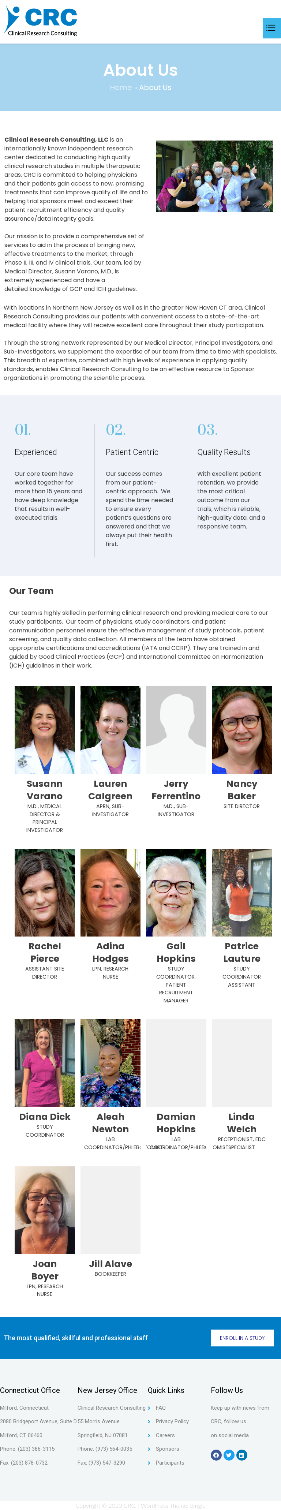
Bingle (197, 1505)
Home (121, 87)
